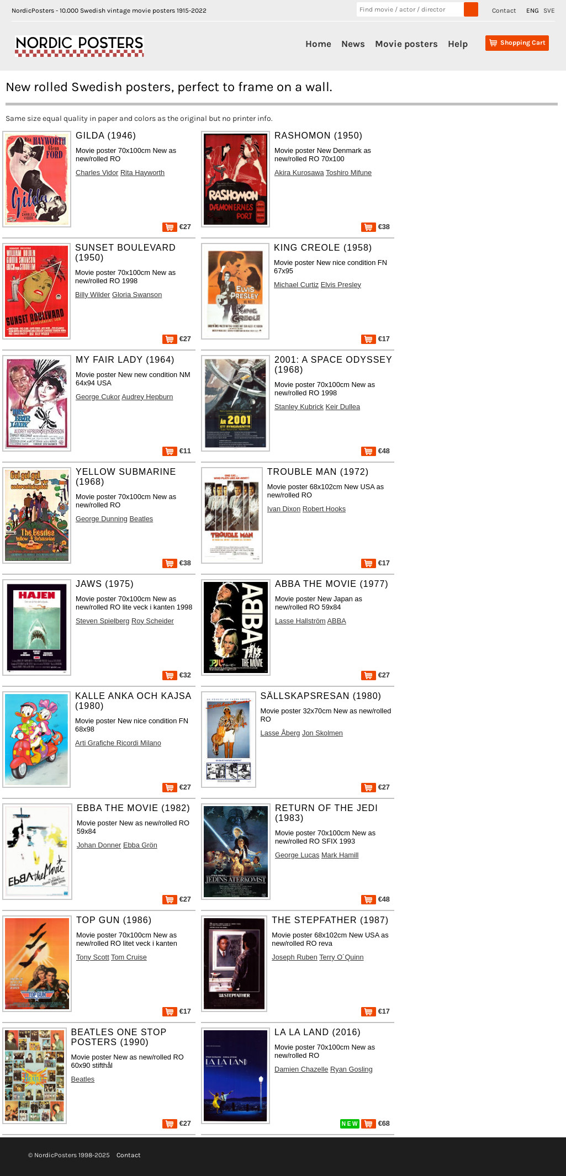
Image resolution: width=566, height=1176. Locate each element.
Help (458, 43)
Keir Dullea (343, 406)
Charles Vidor (97, 172)
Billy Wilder (92, 294)
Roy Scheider (152, 621)
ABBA (336, 621)
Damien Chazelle (301, 1069)
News (353, 43)
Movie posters (406, 43)
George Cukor (98, 397)
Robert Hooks (324, 509)
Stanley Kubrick (299, 406)
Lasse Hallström (300, 621)
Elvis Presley (341, 284)
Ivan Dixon (283, 509)
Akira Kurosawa (299, 172)
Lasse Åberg (280, 733)
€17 (375, 339)
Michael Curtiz (296, 284)
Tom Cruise (129, 957)
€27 (176, 227)
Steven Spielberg (102, 621)
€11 (176, 451)
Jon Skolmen (322, 733)
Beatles (142, 519)
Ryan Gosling (351, 1069)
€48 (375, 451)
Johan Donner (99, 845)
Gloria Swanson (137, 294)
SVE (549, 10)
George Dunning (102, 519)
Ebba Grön (140, 845)
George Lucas (297, 855)
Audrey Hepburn (147, 397)
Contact (504, 10)
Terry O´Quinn (341, 957)
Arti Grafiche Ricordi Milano (118, 743)
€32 (176, 675)
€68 (375, 1123)
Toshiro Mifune (349, 172)
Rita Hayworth (142, 172)
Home (318, 43)
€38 (375, 227)
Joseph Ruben (295, 957)
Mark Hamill (340, 855)
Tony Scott (92, 957)
